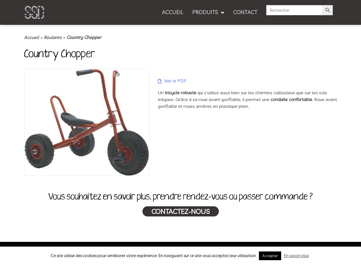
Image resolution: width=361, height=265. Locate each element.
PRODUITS (205, 12)
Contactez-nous (180, 211)
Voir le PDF (175, 81)
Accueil (31, 37)
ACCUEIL (172, 12)
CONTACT (245, 12)
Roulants (52, 37)
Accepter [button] (270, 255)
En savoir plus (296, 255)
